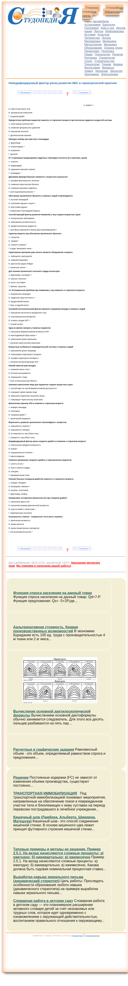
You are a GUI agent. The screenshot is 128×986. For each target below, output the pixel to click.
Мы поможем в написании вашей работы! (43, 565)
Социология (107, 57)
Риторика (90, 57)
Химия (88, 71)
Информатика (114, 31)
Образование (93, 47)
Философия (92, 67)
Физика (118, 64)
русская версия (77, 936)
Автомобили (101, 21)
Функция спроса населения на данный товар (52, 593)
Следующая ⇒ (84, 93)
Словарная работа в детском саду (43, 901)
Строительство (104, 61)
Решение (21, 777)
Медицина (109, 41)
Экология (116, 71)
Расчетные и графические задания (43, 749)
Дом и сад (107, 28)
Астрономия (92, 24)
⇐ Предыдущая (24, 93)
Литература (92, 37)
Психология (102, 54)
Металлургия (93, 44)
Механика (110, 44)
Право (88, 54)
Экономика (91, 74)
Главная (92, 8)
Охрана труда (113, 47)
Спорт (88, 61)
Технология (92, 64)
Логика (106, 37)
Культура (103, 34)
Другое (98, 31)
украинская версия (92, 936)
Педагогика (91, 51)
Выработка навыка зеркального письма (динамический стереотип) (48, 879)
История (89, 34)
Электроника (109, 74)
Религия (117, 54)
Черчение (101, 71)
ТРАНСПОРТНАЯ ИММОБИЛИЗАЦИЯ (45, 793)
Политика (107, 51)
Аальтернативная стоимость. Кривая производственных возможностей (45, 629)
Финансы (108, 67)
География (91, 28)
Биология (109, 24)
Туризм (106, 64)
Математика (92, 41)
